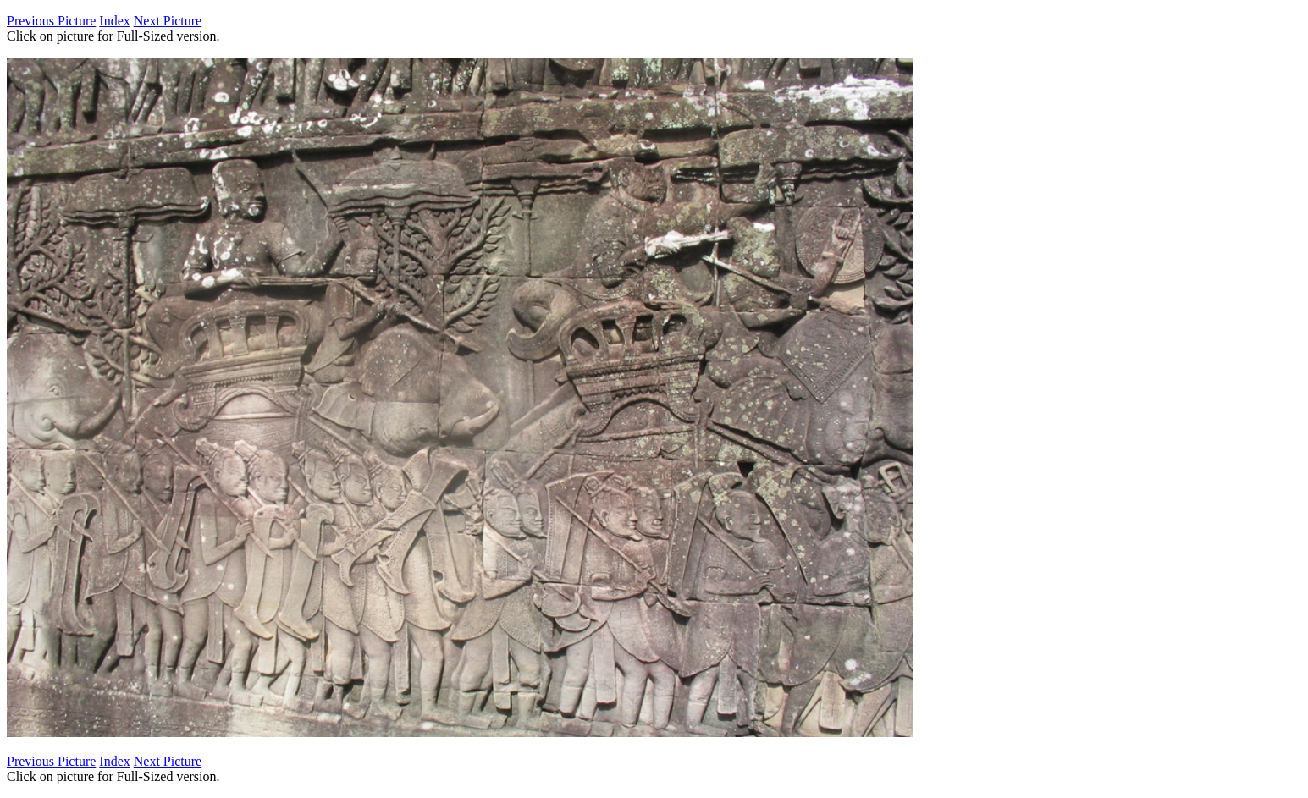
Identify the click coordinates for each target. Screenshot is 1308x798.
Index (114, 21)
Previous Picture (51, 21)
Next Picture (167, 21)
